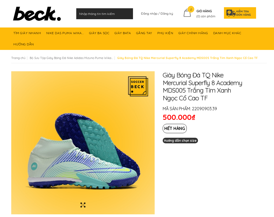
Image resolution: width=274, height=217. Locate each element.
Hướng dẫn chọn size (180, 141)
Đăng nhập (149, 13)
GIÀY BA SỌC (99, 35)
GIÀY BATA (123, 35)
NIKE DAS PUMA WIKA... (65, 35)
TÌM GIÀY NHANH (27, 35)
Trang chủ (18, 58)
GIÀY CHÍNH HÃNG (193, 35)
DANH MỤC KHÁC (227, 35)
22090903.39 (204, 108)
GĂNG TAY (144, 35)
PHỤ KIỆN (165, 35)
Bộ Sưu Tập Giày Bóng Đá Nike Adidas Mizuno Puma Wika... (71, 58)
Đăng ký (167, 13)
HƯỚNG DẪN (24, 46)
